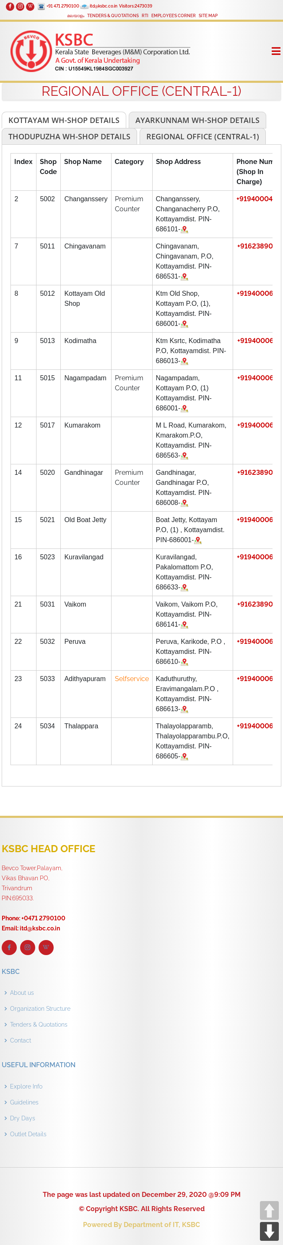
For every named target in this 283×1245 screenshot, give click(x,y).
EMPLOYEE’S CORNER (173, 15)
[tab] (64, 120)
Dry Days (22, 1118)
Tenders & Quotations (39, 1024)
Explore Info (26, 1086)
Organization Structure (40, 1009)
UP (269, 1210)
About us (22, 993)
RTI (145, 15)
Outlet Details (28, 1134)
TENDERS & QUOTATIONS (113, 15)
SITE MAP (208, 15)
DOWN (269, 1231)
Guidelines (24, 1102)
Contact (20, 1040)
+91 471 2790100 (63, 6)
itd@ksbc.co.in (103, 6)
